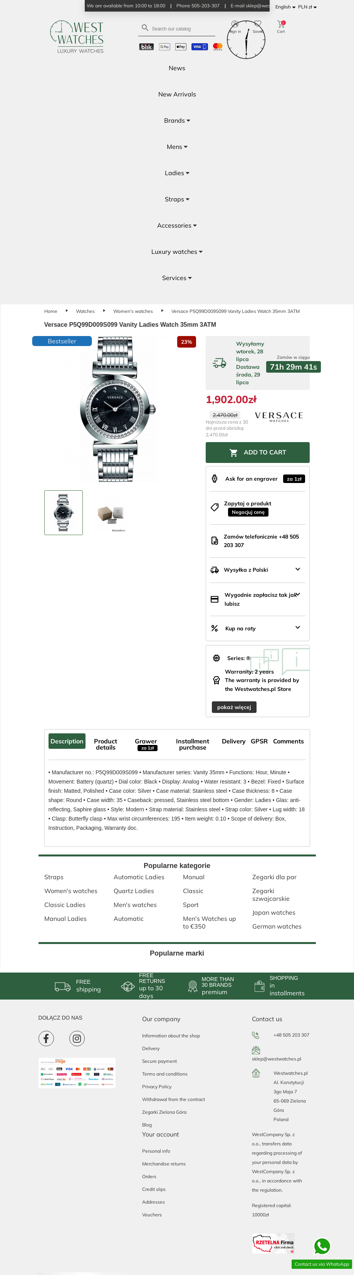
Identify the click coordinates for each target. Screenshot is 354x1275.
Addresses (153, 1202)
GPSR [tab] (259, 741)
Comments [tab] (288, 741)
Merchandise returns (164, 1164)
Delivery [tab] (234, 741)
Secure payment (159, 1061)
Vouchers (152, 1215)
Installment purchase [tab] (192, 744)
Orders (149, 1176)
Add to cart (257, 453)
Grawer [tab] (146, 744)
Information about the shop (171, 1036)
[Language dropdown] (286, 7)
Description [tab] (67, 741)
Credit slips (154, 1189)
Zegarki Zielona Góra (164, 1112)
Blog (147, 1125)
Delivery (150, 1048)
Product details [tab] (105, 744)
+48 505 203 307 (291, 1035)
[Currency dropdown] (308, 7)
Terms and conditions (165, 1074)
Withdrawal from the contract (173, 1099)
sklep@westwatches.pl (276, 1059)
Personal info (156, 1151)
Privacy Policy (156, 1086)
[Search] (176, 28)
